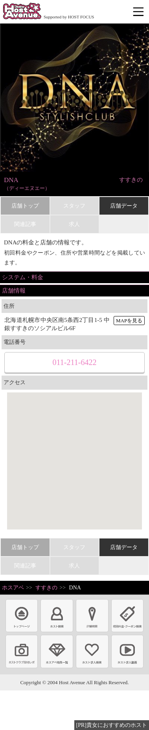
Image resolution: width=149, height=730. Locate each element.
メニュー (139, 12)
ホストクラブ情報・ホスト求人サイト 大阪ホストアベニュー (22, 12)
